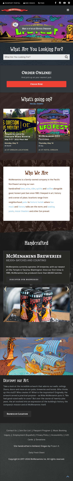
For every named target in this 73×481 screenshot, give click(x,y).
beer (23, 188)
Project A (55, 446)
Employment (19, 435)
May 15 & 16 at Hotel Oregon (36, 28)
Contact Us (11, 430)
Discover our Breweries (24, 279)
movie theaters (22, 211)
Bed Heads (29, 3)
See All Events (36, 103)
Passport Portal (11, 3)
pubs (24, 202)
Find (41, 3)
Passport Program (41, 430)
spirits (39, 188)
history (21, 206)
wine (28, 188)
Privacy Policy (42, 435)
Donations (40, 439)
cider (33, 188)
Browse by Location (17, 413)
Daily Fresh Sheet (37, 452)
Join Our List (25, 430)
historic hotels (37, 202)
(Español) (30, 435)
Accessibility (57, 435)
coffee (50, 188)
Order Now (36, 84)
